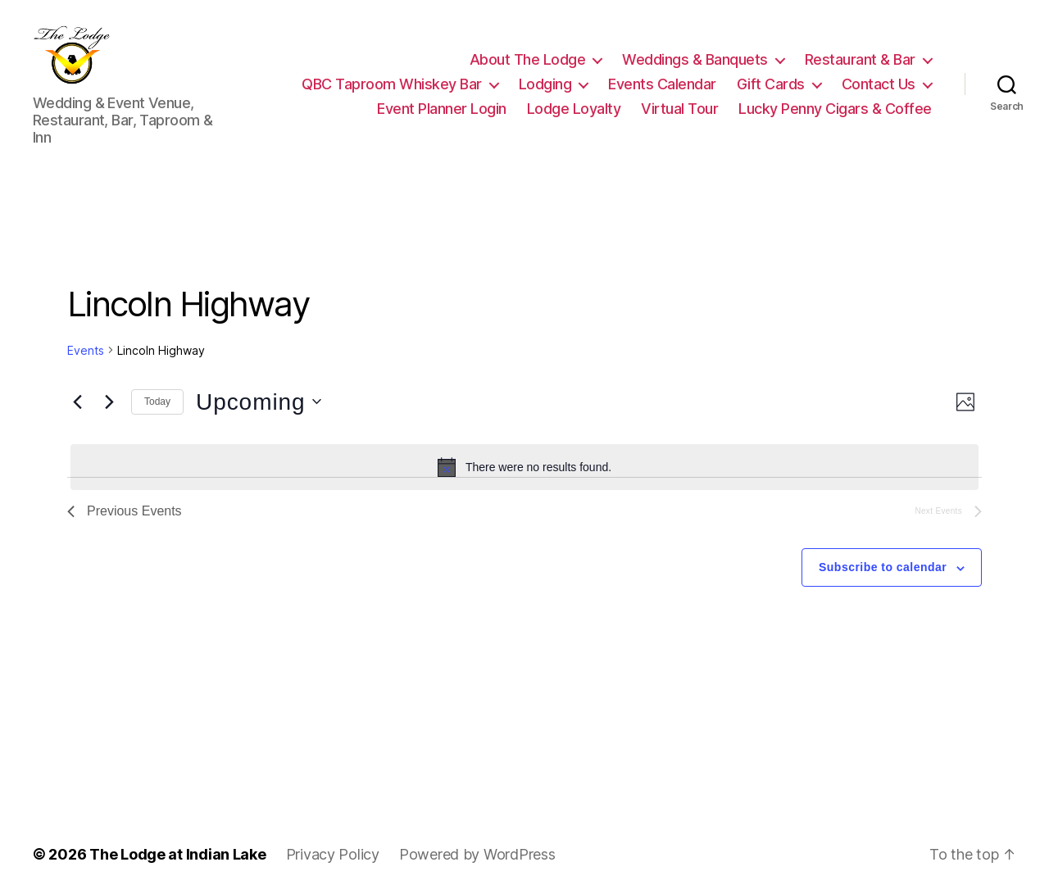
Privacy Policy (332, 847)
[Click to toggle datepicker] (258, 395)
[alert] (524, 461)
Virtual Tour (679, 105)
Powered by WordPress (477, 847)
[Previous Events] (77, 396)
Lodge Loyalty (574, 105)
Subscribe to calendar (883, 561)
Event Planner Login (441, 105)
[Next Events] (109, 396)
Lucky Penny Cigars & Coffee (835, 105)
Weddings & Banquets (695, 57)
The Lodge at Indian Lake (177, 847)
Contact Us (878, 80)
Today (157, 396)
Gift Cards (771, 80)
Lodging (545, 80)
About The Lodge (528, 57)
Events (85, 344)
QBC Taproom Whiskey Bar (392, 80)
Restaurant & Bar (860, 57)
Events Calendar (662, 80)
